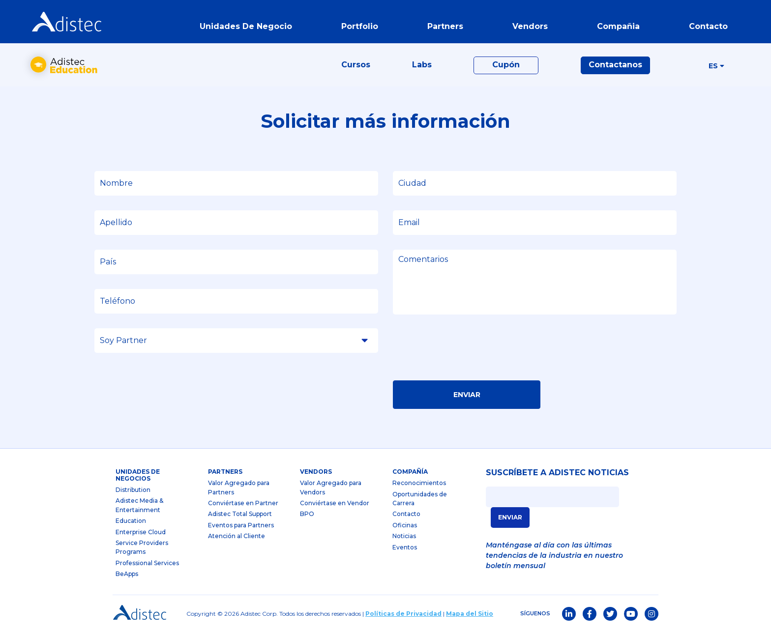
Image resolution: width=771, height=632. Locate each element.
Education (131, 520)
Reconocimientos (419, 483)
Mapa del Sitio (469, 613)
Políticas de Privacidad (403, 613)
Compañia (618, 26)
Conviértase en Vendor (334, 503)
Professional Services (147, 563)
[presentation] (467, 350)
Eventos (404, 547)
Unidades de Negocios (138, 475)
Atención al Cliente (236, 536)
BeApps (127, 573)
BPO (307, 513)
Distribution (133, 489)
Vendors (316, 471)
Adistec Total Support (240, 513)
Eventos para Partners (241, 525)
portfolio (359, 26)
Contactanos (615, 64)
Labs (422, 64)
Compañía (410, 471)
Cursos (355, 64)
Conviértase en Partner (243, 503)
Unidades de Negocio (246, 26)
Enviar (466, 394)
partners (445, 26)
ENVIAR (510, 517)
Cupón (506, 64)
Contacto (406, 513)
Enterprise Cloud (141, 532)
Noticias (404, 536)
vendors (530, 26)
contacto (708, 26)
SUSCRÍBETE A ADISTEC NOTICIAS (557, 472)
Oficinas (404, 525)
